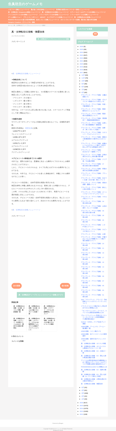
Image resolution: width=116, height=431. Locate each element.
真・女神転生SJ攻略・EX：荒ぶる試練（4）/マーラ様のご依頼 (93, 375)
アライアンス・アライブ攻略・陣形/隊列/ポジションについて (93, 110)
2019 (82, 67)
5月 (83, 387)
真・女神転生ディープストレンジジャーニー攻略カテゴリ (41, 295)
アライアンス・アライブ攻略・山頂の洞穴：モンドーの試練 (94, 207)
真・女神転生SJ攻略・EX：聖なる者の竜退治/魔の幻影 (93, 356)
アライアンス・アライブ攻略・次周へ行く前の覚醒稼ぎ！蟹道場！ (94, 124)
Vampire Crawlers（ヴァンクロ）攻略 (21, 22)
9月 (83, 84)
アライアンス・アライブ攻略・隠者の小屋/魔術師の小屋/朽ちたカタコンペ (94, 138)
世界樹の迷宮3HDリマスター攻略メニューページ (73, 9)
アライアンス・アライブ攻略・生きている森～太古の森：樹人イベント (94, 179)
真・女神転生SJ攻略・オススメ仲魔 (93, 343)
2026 (82, 46)
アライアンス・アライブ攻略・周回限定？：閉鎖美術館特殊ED (94, 119)
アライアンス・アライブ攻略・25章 (93, 234)
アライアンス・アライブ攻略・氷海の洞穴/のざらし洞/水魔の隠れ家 (94, 155)
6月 (83, 92)
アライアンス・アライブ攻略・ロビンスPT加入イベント (94, 230)
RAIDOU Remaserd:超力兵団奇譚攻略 (21, 19)
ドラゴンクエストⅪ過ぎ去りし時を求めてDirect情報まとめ (94, 307)
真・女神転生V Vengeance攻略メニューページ (24, 12)
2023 (82, 55)
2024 (82, 52)
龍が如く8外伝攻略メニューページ (43, 9)
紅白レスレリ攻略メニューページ (47, 19)
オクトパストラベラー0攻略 (70, 19)
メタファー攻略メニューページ (18, 9)
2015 (82, 405)
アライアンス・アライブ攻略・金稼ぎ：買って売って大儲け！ (93, 128)
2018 (82, 69)
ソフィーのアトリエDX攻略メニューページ (54, 14)
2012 (82, 414)
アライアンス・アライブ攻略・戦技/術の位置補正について (93, 114)
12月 (83, 75)
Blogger (61, 423)
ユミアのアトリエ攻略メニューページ (60, 17)
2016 (82, 402)
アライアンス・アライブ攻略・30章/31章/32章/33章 (92, 211)
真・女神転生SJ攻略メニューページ (26, 74)
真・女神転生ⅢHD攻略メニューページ (55, 12)
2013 (82, 411)
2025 (82, 49)
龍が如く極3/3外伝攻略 (89, 19)
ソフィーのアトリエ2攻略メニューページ (84, 14)
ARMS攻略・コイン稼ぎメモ (91, 331)
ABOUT (42, 17)
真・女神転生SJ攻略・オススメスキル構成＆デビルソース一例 (93, 347)
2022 (82, 58)
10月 (83, 81)
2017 (82, 72)
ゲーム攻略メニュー (15, 17)
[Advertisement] (40, 56)
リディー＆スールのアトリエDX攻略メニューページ (87, 12)
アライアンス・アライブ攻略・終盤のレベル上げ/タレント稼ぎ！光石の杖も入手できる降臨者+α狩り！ (94, 145)
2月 (83, 396)
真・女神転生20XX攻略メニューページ (87, 17)
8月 (83, 86)
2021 (82, 61)
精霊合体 (28, 128)
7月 (83, 89)
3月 (83, 393)
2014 (82, 408)
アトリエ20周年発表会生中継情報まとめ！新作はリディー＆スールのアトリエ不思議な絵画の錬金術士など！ (94, 362)
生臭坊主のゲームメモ (25, 4)
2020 (82, 64)
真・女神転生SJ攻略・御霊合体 (92, 384)
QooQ (61, 430)
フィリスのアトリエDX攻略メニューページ (23, 14)
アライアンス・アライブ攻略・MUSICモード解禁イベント (91, 151)
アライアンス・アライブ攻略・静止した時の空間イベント (94, 188)
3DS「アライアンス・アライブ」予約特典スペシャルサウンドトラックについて (94, 301)
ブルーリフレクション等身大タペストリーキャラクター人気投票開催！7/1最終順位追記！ (94, 317)
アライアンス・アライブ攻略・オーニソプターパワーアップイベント (94, 193)
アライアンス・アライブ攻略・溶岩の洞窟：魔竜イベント (94, 183)
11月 (83, 78)
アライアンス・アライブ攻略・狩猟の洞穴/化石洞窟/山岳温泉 (94, 169)
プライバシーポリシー (30, 17)
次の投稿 (16, 286)
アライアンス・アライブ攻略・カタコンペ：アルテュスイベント (94, 133)
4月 (83, 390)
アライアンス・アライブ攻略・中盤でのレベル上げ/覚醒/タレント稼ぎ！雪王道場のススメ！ (94, 238)
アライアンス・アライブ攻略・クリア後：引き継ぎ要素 (94, 160)
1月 (83, 399)
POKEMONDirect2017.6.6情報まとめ (94, 367)
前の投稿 (65, 286)
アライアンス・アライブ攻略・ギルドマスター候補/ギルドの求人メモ (94, 100)
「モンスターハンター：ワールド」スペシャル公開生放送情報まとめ (94, 311)
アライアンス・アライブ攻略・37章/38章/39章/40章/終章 (92, 165)
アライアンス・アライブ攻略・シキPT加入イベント (93, 225)
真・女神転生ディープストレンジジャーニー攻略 (53, 39)
